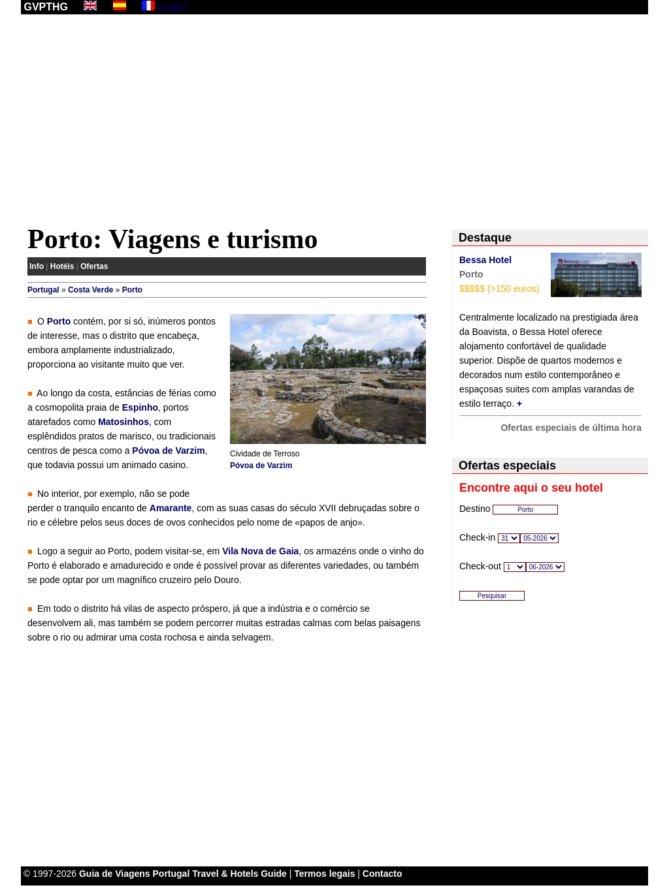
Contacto (382, 873)
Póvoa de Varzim (261, 465)
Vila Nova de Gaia (260, 551)
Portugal (43, 289)
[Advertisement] (334, 122)
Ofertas (94, 266)
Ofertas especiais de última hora (571, 427)
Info (36, 266)
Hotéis (62, 266)
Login (172, 6)
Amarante (171, 508)
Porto (132, 289)
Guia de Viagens (114, 873)
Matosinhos (123, 422)
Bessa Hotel (485, 260)
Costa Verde (90, 289)
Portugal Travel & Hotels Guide (220, 873)
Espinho (140, 407)
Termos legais (324, 873)
